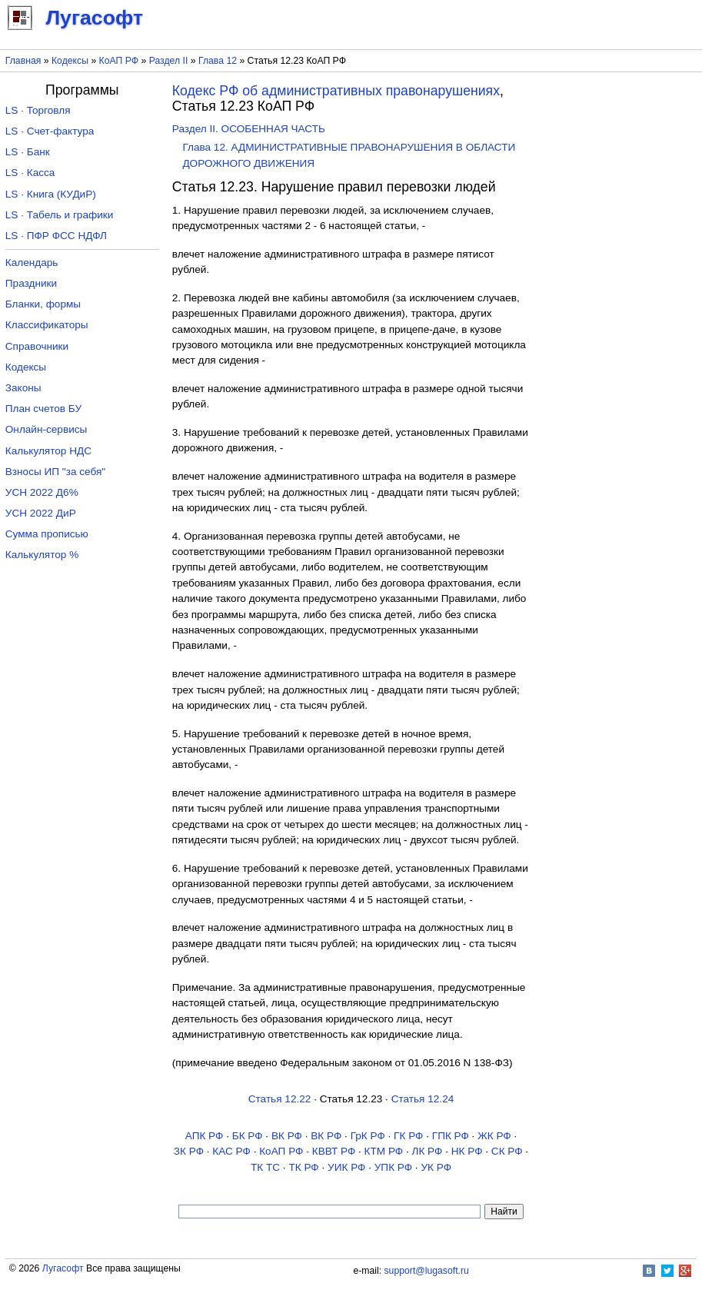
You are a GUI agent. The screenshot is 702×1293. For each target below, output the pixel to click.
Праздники (31, 283)
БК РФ (247, 1136)
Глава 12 (217, 60)
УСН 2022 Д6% (41, 492)
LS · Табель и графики (59, 215)
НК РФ (467, 1151)
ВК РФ (286, 1136)
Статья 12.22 (279, 1099)
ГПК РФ (450, 1136)
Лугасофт (63, 1268)
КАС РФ (231, 1151)
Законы (23, 388)
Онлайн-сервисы (46, 429)
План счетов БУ (43, 408)
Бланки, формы (43, 304)
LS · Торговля (38, 110)
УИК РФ (346, 1167)
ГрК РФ (368, 1136)
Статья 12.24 (422, 1099)
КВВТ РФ (333, 1151)
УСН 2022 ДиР (40, 513)
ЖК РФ (494, 1136)
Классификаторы (46, 325)
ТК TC (265, 1167)
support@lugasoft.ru (426, 1270)
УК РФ (436, 1167)
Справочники (36, 346)
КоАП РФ (118, 60)
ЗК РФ (189, 1151)
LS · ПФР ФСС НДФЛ (56, 235)
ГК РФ (408, 1136)
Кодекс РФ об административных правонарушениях (336, 90)
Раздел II (168, 60)
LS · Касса (30, 172)
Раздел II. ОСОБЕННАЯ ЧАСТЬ (248, 129)
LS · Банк (27, 152)
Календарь (31, 262)
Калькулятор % (41, 554)
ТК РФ (303, 1167)
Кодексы (70, 60)
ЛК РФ (427, 1151)
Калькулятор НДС (48, 451)
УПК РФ (393, 1167)
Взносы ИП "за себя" (55, 471)
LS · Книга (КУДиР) (50, 194)
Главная (23, 60)
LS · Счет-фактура (50, 131)
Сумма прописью (46, 534)
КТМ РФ (384, 1151)
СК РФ (507, 1151)
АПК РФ (204, 1136)
